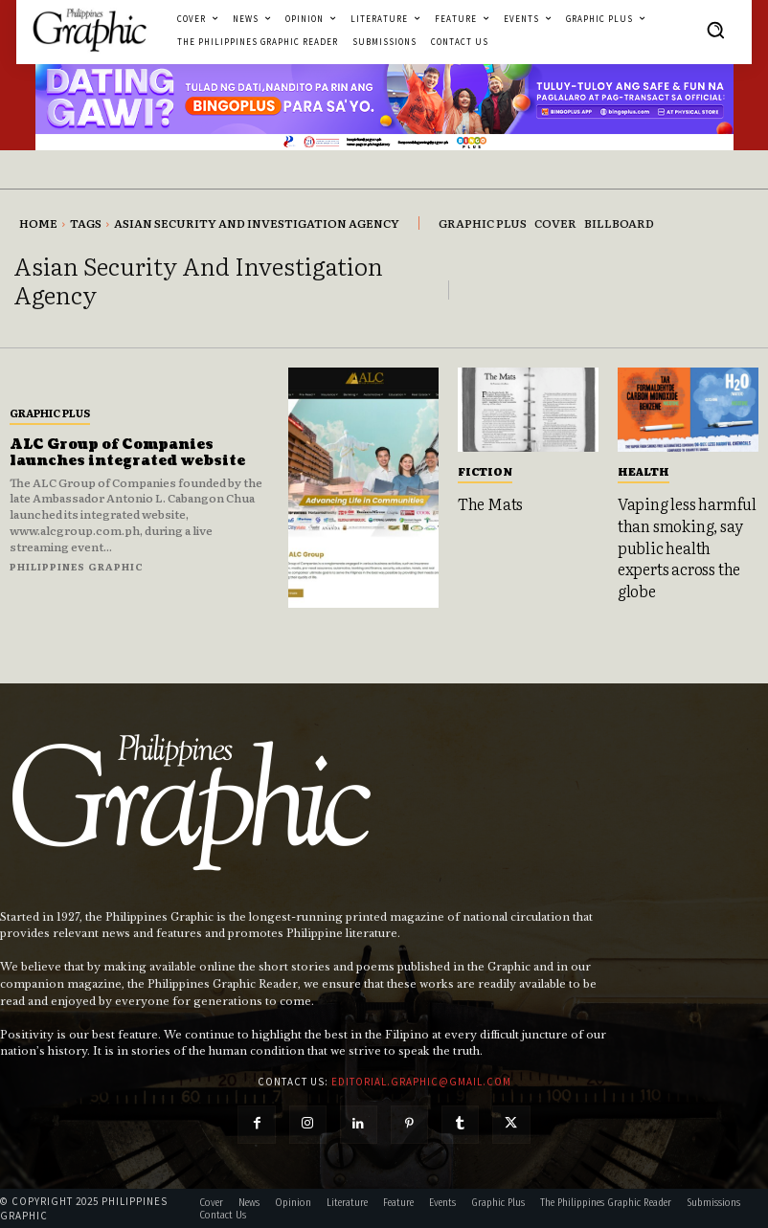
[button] (715, 30)
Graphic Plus (50, 412)
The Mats (490, 503)
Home (38, 223)
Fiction (485, 471)
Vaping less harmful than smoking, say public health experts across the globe (687, 546)
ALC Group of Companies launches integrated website (128, 452)
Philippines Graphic (77, 566)
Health (643, 471)
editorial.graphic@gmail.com (421, 1079)
